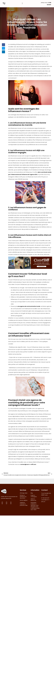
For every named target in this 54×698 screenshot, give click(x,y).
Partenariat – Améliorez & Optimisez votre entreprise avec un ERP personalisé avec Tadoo (35, 506)
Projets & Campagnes (34, 496)
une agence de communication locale (28, 306)
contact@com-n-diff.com (28, 464)
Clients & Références (33, 499)
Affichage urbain (23, 493)
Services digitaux (23, 500)
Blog (32, 493)
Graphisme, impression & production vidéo (24, 504)
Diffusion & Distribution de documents (23, 497)
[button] (22, 3)
